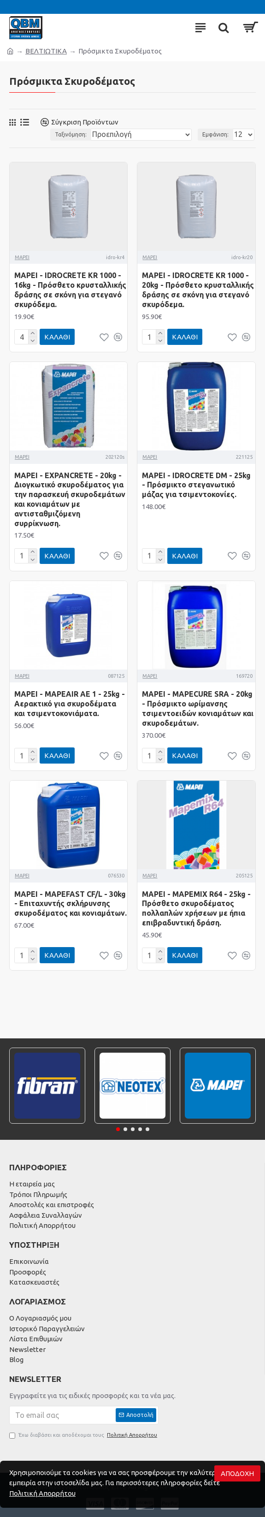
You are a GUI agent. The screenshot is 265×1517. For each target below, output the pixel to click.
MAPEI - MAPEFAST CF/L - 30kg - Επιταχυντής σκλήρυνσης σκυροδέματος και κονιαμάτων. (70, 904)
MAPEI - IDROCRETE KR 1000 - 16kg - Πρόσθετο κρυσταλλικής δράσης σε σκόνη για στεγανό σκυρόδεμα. (70, 289)
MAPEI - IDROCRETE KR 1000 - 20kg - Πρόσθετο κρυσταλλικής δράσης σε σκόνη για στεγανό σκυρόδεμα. (198, 289)
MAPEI (22, 257)
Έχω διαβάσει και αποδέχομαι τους (84, 1435)
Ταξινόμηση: (71, 134)
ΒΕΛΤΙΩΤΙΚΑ (46, 51)
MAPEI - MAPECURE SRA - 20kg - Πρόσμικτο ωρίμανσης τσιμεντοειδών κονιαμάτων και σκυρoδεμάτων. (197, 708)
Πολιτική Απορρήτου (42, 1493)
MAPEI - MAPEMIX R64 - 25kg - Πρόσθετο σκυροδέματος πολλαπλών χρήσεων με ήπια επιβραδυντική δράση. (196, 908)
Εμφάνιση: (215, 134)
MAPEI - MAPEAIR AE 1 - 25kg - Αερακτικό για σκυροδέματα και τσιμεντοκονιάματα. (69, 703)
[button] (118, 1129)
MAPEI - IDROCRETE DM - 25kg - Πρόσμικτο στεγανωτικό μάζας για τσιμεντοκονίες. (196, 485)
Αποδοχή (237, 1473)
